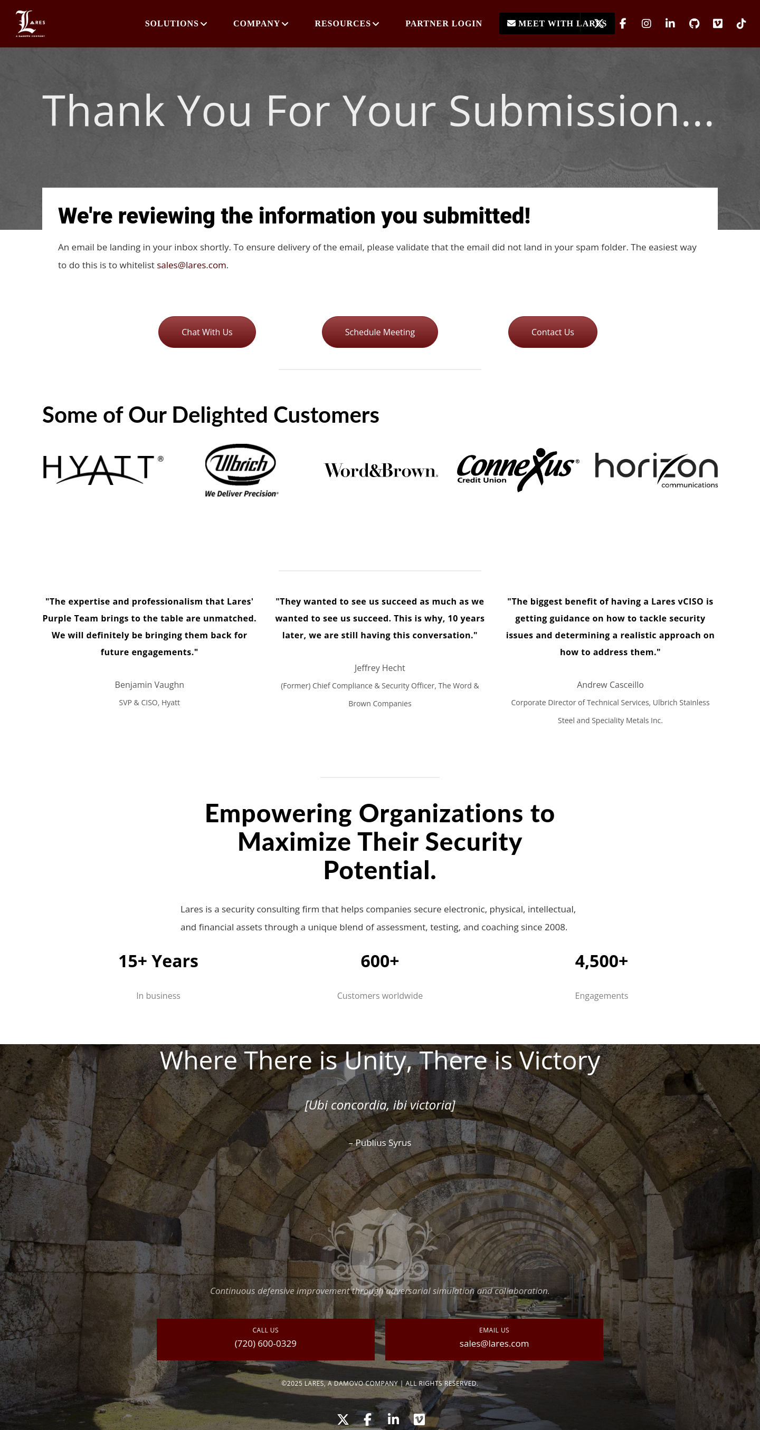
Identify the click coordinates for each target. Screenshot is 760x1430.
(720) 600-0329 (266, 1343)
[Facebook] (616, 23)
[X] (592, 23)
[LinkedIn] (664, 23)
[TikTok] (735, 23)
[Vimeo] (711, 23)
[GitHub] (687, 23)
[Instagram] (640, 23)
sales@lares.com (191, 265)
